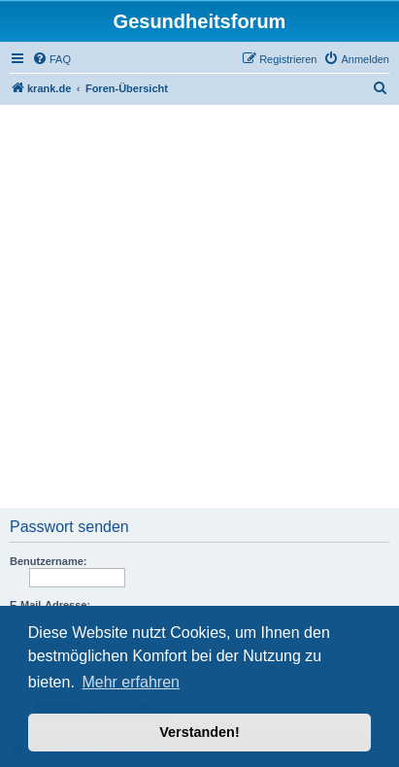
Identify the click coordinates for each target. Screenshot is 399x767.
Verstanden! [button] (199, 732)
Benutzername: (48, 561)
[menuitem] (51, 59)
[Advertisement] (199, 308)
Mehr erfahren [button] (131, 682)
